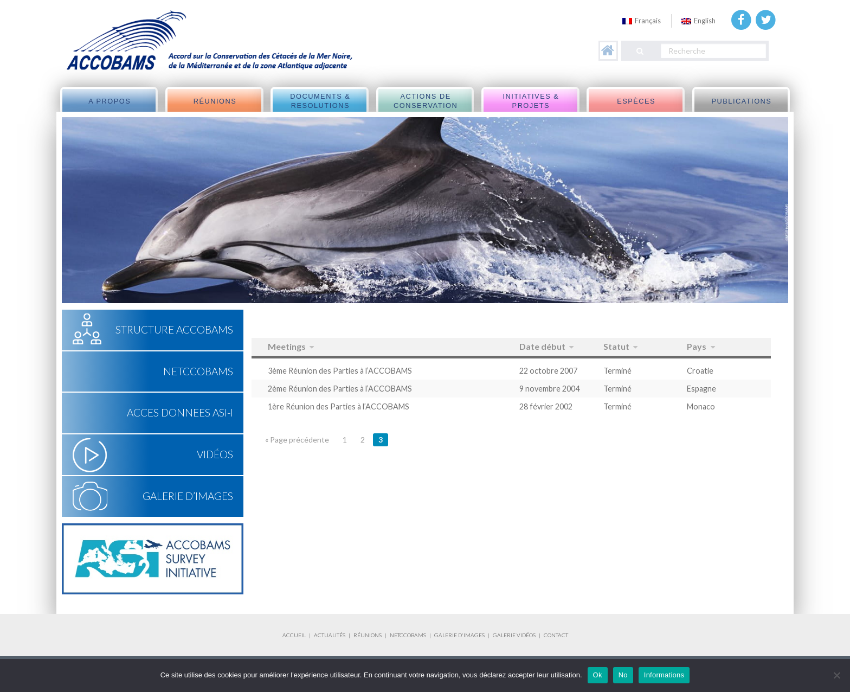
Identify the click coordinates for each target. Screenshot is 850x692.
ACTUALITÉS (329, 635)
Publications (741, 101)
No (623, 675)
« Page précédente (297, 439)
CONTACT (556, 635)
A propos (109, 101)
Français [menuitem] (648, 20)
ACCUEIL (294, 635)
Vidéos (215, 454)
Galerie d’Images (188, 496)
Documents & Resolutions (320, 101)
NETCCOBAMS (198, 371)
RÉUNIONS (367, 635)
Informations (664, 675)
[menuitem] (641, 21)
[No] (836, 675)
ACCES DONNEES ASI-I (180, 412)
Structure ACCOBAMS (174, 329)
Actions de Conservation (426, 101)
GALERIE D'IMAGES (459, 635)
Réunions (215, 101)
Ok (597, 675)
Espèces (636, 101)
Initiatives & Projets (531, 101)
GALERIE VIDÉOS (514, 635)
